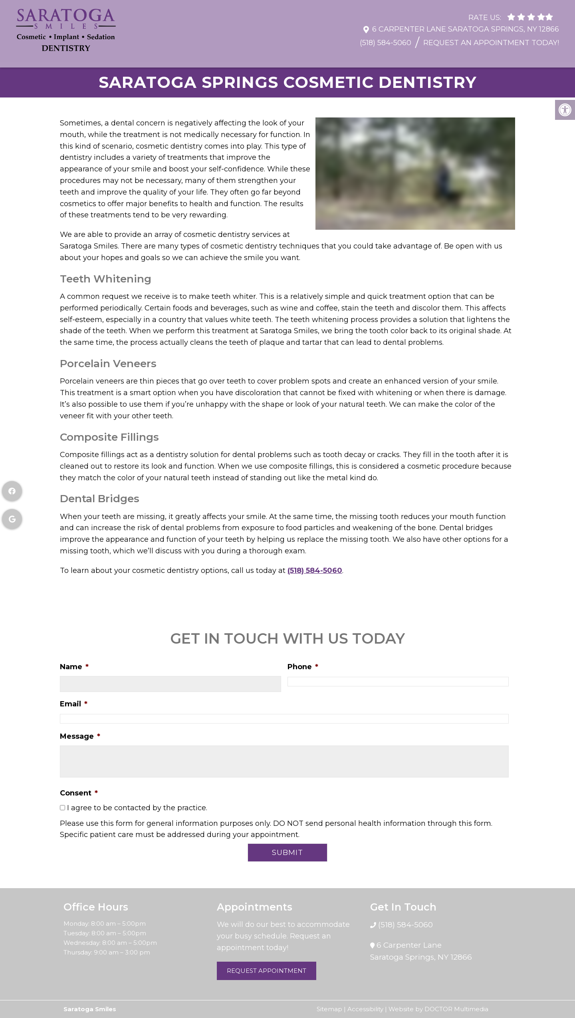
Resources (126, 57)
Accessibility (365, 1009)
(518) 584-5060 (385, 38)
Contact (539, 57)
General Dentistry (197, 57)
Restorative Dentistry (288, 57)
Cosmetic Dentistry (381, 57)
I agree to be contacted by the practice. (137, 807)
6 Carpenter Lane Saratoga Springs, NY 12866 (465, 25)
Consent (79, 793)
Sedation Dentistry (470, 57)
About (75, 57)
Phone (303, 666)
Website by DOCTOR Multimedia (438, 1009)
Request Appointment (266, 970)
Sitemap (329, 1009)
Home (32, 57)
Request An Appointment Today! (491, 38)
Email (73, 704)
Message (80, 736)
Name (74, 666)
